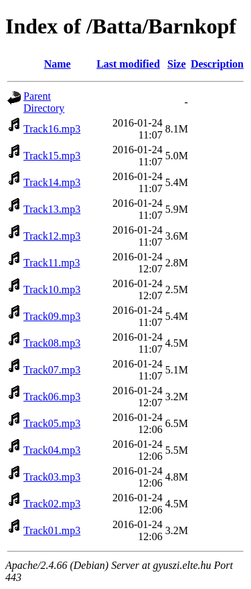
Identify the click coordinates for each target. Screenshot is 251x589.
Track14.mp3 (51, 182)
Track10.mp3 (51, 289)
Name (57, 64)
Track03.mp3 (51, 477)
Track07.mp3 (51, 369)
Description (217, 64)
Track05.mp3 (51, 423)
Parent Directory (43, 102)
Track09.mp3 (51, 316)
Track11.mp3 (51, 262)
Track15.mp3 (51, 155)
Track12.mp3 (51, 236)
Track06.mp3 (51, 396)
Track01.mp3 (51, 530)
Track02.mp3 (51, 503)
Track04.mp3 (51, 450)
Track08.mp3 (51, 343)
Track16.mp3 (51, 129)
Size (176, 64)
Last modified (128, 64)
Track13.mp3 (51, 209)
